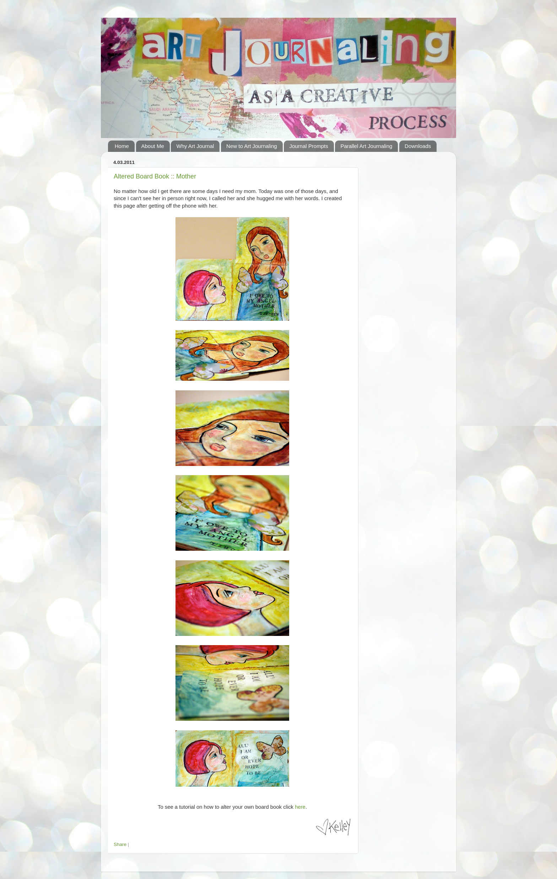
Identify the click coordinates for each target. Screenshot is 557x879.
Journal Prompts (308, 146)
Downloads (418, 146)
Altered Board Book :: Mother (155, 176)
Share (120, 844)
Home (122, 146)
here (300, 807)
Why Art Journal (195, 146)
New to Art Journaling (251, 146)
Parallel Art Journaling (366, 146)
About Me (152, 146)
